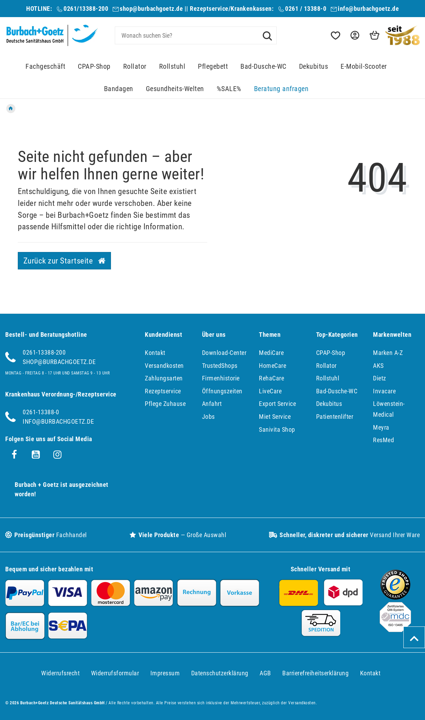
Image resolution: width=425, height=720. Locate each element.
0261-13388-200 (44, 352)
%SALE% (229, 89)
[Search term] (196, 35)
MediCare (271, 352)
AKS (378, 365)
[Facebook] (14, 455)
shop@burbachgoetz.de (151, 8)
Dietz (379, 378)
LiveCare (270, 391)
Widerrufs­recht (60, 673)
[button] (354, 35)
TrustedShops (220, 365)
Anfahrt (212, 403)
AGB (265, 673)
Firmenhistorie (221, 378)
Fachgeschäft (45, 66)
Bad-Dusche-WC (263, 66)
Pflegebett (213, 66)
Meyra (381, 427)
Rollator (135, 66)
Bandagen (118, 89)
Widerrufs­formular (115, 673)
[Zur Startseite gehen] (10, 108)
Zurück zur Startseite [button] (64, 260)
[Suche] (267, 35)
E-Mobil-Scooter (364, 66)
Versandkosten (164, 365)
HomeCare (272, 365)
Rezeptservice (163, 391)
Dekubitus (313, 66)
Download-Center (224, 352)
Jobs (208, 416)
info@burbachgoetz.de (368, 8)
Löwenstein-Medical (389, 409)
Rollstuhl (172, 66)
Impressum (165, 673)
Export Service (277, 403)
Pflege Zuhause (165, 403)
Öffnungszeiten (222, 391)
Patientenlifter (334, 416)
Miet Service (275, 416)
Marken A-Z (388, 352)
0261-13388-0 (41, 412)
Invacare (384, 391)
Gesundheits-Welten (175, 89)
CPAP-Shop (94, 66)
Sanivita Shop (277, 429)
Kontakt (155, 352)
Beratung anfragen (281, 89)
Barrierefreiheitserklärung (315, 673)
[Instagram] (58, 455)
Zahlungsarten (164, 378)
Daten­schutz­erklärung (219, 673)
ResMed (383, 440)
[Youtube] (36, 455)
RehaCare (271, 378)
